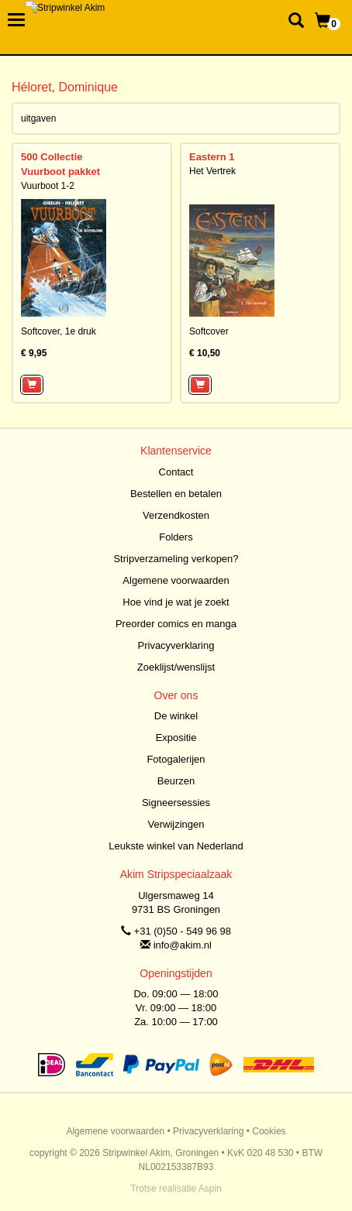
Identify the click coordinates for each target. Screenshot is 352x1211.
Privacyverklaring (176, 645)
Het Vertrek (212, 171)
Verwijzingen (176, 824)
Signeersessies (176, 802)
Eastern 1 (212, 157)
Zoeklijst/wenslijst (176, 667)
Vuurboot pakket (60, 171)
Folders (175, 537)
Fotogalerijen (176, 759)
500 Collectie (52, 157)
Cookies (268, 1131)
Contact (176, 472)
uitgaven (38, 118)
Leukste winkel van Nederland (176, 846)
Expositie (176, 737)
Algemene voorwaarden (176, 580)
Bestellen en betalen (176, 493)
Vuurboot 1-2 (47, 185)
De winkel (176, 716)
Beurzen (176, 781)
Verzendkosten (176, 515)
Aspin (210, 1188)
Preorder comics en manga (176, 624)
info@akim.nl (183, 945)
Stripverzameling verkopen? (175, 558)
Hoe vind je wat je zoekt (176, 602)
